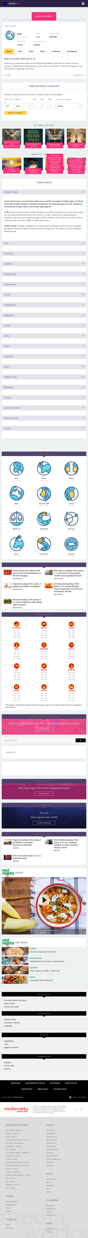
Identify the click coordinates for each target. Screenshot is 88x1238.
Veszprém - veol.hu (12, 1185)
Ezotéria (7, 1069)
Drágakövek (10, 305)
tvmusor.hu (50, 1165)
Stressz (7, 397)
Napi (9, 51)
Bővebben (72, 51)
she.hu (48, 1192)
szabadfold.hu (11, 1205)
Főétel (33, 977)
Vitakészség (10, 274)
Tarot (6, 1044)
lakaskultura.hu (51, 1137)
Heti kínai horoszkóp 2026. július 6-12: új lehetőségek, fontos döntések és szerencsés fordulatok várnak (68, 587)
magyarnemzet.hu (12, 1201)
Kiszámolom (44, 794)
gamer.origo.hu (51, 1140)
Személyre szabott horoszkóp (15, 1000)
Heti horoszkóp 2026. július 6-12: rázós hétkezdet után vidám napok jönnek (27, 602)
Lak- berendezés (12, 407)
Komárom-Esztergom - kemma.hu (18, 1165)
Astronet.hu (10, 752)
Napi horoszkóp (10, 1019)
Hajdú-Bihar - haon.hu (13, 1156)
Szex (6, 243)
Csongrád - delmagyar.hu (15, 1143)
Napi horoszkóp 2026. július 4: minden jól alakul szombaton (27, 585)
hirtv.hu (8, 1208)
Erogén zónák (11, 192)
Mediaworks (18, 1097)
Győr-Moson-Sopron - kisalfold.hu (18, 1153)
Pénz (42, 51)
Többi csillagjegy (10, 26)
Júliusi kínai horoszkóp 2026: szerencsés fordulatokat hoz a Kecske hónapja (27, 573)
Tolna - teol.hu (11, 1178)
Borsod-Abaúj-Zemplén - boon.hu (17, 1140)
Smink (7, 325)
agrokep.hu (10, 1228)
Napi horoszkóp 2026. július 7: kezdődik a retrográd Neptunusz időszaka (27, 842)
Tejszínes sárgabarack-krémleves (43, 952)
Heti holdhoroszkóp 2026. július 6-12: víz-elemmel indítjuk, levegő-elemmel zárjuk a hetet (66, 844)
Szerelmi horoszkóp (11, 1007)
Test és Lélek (9, 1066)
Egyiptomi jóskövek (11, 1047)
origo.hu (9, 1211)
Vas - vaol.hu (10, 1181)
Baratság (8, 387)
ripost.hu (49, 1182)
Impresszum (15, 1083)
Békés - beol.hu (11, 1137)
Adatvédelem (55, 1083)
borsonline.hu (51, 1179)
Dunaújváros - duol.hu (13, 1146)
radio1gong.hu (51, 1229)
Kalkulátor (7, 1062)
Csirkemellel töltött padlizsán (41, 980)
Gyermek (8, 356)
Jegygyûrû (9, 315)
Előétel (33, 949)
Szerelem (8, 253)
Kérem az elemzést (15, 113)
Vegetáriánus (36, 958)
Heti (20, 51)
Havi (31, 51)
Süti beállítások (60, 1089)
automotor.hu (51, 1133)
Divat (6, 346)
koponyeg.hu (50, 1209)
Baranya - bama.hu (12, 1133)
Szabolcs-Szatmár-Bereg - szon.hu (18, 1175)
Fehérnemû (9, 284)
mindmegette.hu (52, 1149)
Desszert (34, 968)
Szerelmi (56, 51)
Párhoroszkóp (11, 418)
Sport (7, 366)
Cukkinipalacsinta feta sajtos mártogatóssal (47, 961)
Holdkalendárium (44, 823)
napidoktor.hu (51, 1146)
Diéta (6, 335)
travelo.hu (49, 1153)
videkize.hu (50, 1162)
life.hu (48, 1189)
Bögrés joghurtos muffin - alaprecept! (45, 971)
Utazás (7, 428)
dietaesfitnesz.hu (52, 1156)
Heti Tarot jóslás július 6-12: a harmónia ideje (27, 856)
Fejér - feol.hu (11, 1149)
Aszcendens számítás (12, 1023)
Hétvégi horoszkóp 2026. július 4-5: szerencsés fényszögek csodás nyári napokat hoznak (69, 573)
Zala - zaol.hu (10, 1188)
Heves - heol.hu (11, 1159)
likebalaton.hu (51, 1143)
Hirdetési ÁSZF (27, 1089)
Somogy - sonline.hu (13, 1172)
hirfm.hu (49, 1232)
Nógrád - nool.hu (12, 1169)
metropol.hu (50, 1185)
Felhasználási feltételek (35, 1083)
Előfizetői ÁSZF (71, 1083)
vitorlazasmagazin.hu (53, 1159)
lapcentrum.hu (51, 1215)
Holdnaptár (8, 1026)
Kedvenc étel (10, 377)
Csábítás (8, 263)
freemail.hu (50, 1205)
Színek (7, 294)
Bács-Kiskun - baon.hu (14, 1130)
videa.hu (49, 1212)
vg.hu (8, 1225)
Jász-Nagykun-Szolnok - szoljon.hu (18, 1162)
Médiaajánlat (42, 1089)
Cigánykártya (9, 1041)
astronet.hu (50, 1130)
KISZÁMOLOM (44, 729)
